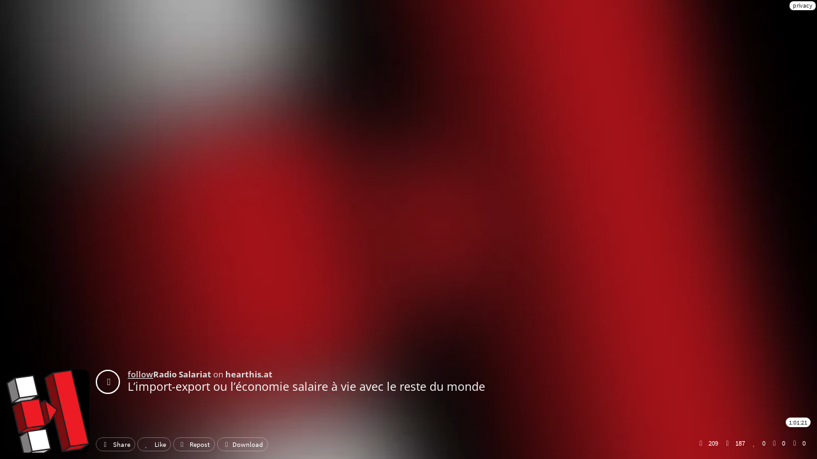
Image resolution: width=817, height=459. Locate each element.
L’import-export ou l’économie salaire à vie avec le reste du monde (306, 386)
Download (242, 444)
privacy (803, 5)
